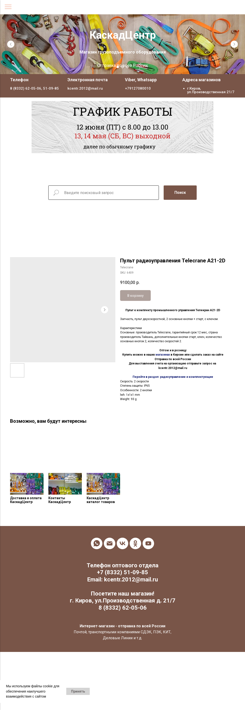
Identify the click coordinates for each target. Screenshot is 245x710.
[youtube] (148, 543)
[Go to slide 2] (122, 67)
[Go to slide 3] (127, 67)
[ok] (135, 543)
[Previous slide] (10, 44)
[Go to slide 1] (118, 67)
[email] (109, 543)
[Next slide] (234, 44)
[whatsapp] (96, 543)
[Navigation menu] (8, 7)
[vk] (122, 543)
